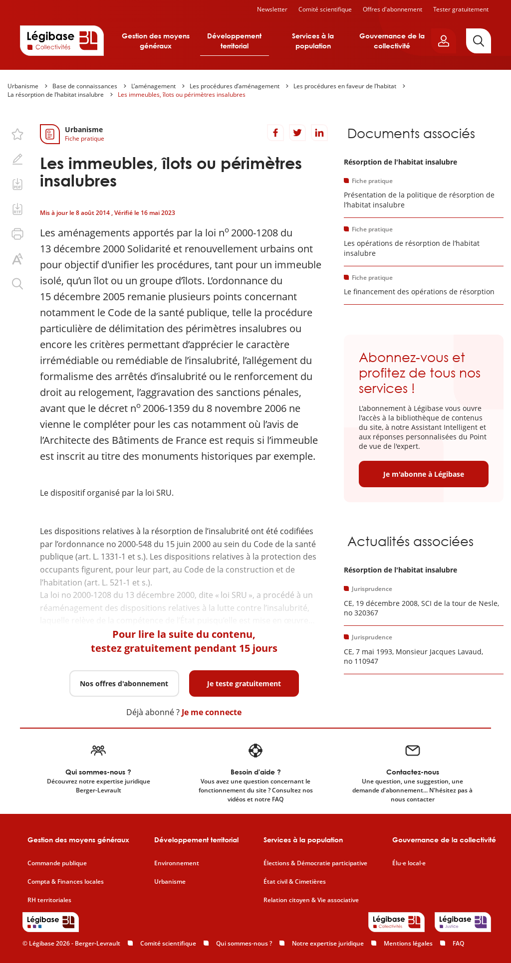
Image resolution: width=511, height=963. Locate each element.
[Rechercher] (478, 40)
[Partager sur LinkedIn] (319, 132)
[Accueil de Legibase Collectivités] (62, 40)
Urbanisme (22, 86)
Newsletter (272, 9)
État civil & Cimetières (294, 882)
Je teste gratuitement (244, 683)
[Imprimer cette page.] (17, 234)
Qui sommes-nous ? (244, 943)
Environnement (176, 863)
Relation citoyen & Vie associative (311, 900)
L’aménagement (153, 86)
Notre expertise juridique (328, 943)
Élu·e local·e (409, 863)
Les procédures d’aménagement (234, 86)
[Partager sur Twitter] (297, 132)
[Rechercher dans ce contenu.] (17, 284)
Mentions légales (408, 943)
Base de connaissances (84, 86)
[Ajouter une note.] (17, 159)
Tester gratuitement (461, 9)
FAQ (458, 943)
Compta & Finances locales (65, 882)
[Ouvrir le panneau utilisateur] (443, 40)
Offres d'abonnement (392, 9)
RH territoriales (49, 900)
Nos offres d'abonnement (124, 683)
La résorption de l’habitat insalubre (55, 94)
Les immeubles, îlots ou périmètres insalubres (182, 94)
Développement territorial (234, 40)
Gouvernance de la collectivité (392, 40)
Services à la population (313, 40)
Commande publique (57, 863)
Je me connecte (212, 712)
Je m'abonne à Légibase (423, 474)
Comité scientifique (325, 9)
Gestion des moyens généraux (156, 40)
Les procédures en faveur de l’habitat (344, 86)
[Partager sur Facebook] (275, 132)
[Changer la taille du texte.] (17, 259)
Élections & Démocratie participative (315, 863)
